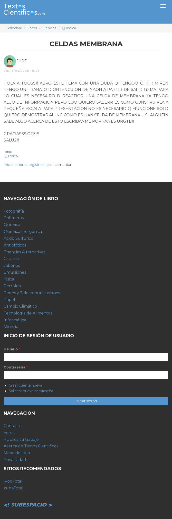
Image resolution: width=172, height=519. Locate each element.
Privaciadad (15, 459)
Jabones (12, 265)
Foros (32, 28)
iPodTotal (13, 481)
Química (69, 28)
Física (9, 279)
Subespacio (28, 499)
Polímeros (14, 218)
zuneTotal (13, 488)
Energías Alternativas (24, 252)
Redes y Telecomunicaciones (32, 293)
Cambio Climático (20, 306)
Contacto (13, 425)
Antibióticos (15, 245)
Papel (9, 299)
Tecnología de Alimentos (28, 313)
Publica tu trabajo (21, 439)
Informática (15, 320)
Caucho (11, 258)
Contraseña (16, 367)
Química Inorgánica (23, 231)
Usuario (12, 349)
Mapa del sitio (17, 453)
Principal (14, 28)
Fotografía (14, 211)
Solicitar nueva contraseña (31, 391)
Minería (11, 326)
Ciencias (49, 28)
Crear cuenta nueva (25, 385)
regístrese (37, 164)
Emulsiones (15, 272)
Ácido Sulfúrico (18, 238)
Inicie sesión (14, 164)
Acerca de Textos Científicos (31, 446)
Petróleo (12, 286)
